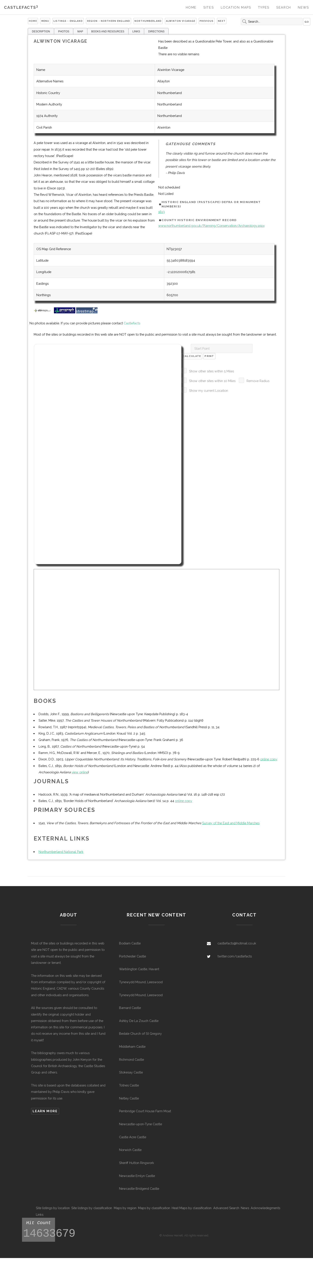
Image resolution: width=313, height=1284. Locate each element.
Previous (207, 21)
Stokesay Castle (131, 1072)
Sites (208, 7)
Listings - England (68, 21)
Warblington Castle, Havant (139, 969)
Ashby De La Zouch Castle (138, 1021)
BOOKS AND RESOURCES (107, 31)
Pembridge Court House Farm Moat (145, 1111)
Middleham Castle (132, 1046)
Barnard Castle (130, 1008)
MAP (80, 31)
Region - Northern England (108, 21)
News (303, 7)
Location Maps (236, 7)
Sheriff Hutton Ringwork (136, 1163)
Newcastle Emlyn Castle (137, 1176)
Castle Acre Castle (132, 1137)
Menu (45, 21)
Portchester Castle (132, 956)
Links (39, 1214)
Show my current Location (208, 390)
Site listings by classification (91, 1208)
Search (283, 7)
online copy (268, 759)
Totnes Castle (129, 1085)
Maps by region (125, 1208)
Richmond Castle (131, 1059)
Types (263, 7)
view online (80, 772)
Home (191, 7)
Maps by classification (154, 1208)
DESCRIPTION (41, 31)
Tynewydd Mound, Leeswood (141, 982)
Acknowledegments (265, 1208)
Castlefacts (21, 7)
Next (221, 21)
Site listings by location (53, 1208)
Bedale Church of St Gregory (140, 1033)
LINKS (136, 31)
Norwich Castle (130, 1150)
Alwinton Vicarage (180, 21)
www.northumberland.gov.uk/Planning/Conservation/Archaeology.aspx (211, 225)
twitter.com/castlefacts (234, 956)
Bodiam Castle (130, 943)
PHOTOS (63, 31)
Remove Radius (258, 381)
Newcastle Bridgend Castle (139, 1188)
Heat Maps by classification (192, 1208)
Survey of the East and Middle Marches (231, 823)
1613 (161, 212)
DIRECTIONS (156, 31)
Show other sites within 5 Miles (211, 371)
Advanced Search (226, 1208)
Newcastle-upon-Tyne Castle (140, 1124)
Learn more (45, 1111)
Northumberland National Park (61, 852)
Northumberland (148, 21)
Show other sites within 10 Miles (212, 381)
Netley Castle (129, 1098)
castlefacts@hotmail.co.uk (236, 943)
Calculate (192, 356)
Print (209, 356)
